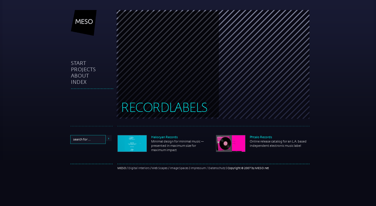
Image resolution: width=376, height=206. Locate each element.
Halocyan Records (164, 137)
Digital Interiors (139, 168)
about (80, 75)
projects (83, 69)
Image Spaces (179, 168)
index (79, 82)
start (78, 63)
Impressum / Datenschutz (208, 168)
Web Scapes (160, 168)
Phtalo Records (261, 137)
